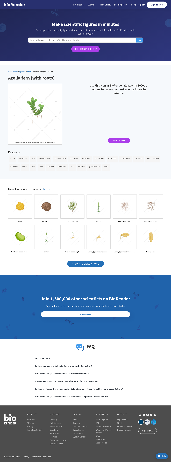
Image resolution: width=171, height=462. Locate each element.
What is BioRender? (43, 358)
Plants (29, 71)
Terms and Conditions (41, 456)
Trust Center (78, 430)
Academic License (124, 426)
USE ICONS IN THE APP (85, 48)
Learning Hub (120, 4)
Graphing (54, 430)
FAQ (97, 423)
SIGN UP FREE (119, 140)
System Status (79, 436)
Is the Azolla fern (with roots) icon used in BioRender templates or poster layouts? (71, 396)
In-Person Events (103, 426)
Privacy (26, 456)
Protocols (54, 433)
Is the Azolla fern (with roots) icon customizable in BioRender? (62, 373)
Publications (55, 423)
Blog (98, 436)
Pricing (133, 4)
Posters (53, 436)
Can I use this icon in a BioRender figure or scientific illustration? (63, 366)
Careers (76, 423)
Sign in (141, 4)
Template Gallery (34, 430)
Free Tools (100, 439)
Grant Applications (58, 440)
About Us (77, 419)
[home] (14, 5)
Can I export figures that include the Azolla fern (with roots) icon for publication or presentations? (79, 389)
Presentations (56, 426)
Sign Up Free (122, 419)
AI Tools (30, 423)
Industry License (124, 430)
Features (31, 419)
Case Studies (101, 442)
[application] (161, 456)
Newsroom (78, 433)
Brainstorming (56, 443)
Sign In (120, 423)
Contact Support (80, 426)
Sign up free (157, 4)
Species (22, 71)
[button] (79, 5)
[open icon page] (20, 208)
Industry (53, 419)
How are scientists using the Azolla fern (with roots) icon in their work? (66, 381)
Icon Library (105, 4)
